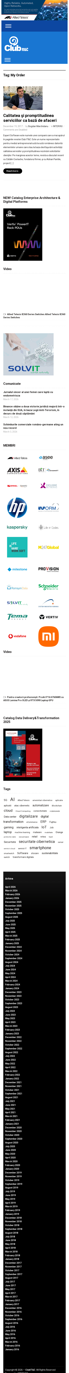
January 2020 (12, 1169)
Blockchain (57, 805)
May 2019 (10, 1199)
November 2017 (13, 1266)
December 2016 (13, 1308)
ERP (43, 822)
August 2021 (11, 1097)
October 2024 (12, 954)
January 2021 (12, 1124)
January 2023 (12, 1033)
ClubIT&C (30, 1370)
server (60, 842)
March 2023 (11, 1026)
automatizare (41, 805)
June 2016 (10, 1330)
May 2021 (10, 1109)
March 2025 (11, 936)
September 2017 (13, 1274)
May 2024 (10, 973)
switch (7, 857)
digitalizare (28, 816)
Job (52, 827)
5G (5, 800)
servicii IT (22, 848)
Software (22, 853)
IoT (44, 827)
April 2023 (10, 1022)
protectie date (10, 837)
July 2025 (10, 920)
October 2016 (12, 1315)
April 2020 (10, 1157)
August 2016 (11, 1323)
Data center (10, 816)
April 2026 (10, 887)
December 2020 (13, 1127)
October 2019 (12, 1180)
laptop (8, 832)
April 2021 (10, 1112)
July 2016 (10, 1327)
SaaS (51, 837)
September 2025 (13, 913)
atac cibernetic (22, 805)
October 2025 (12, 909)
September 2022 (13, 1048)
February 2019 (12, 1210)
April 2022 (10, 1067)
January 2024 (12, 988)
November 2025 (13, 905)
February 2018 (12, 1255)
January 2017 (12, 1304)
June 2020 (10, 1150)
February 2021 (12, 1120)
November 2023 (13, 996)
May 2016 (10, 1334)
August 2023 (11, 1007)
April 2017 (10, 1293)
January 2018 (12, 1259)
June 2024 (10, 969)
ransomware (24, 837)
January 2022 (12, 1078)
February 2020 (12, 1165)
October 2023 (12, 999)
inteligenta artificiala (28, 827)
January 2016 (12, 1349)
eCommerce (31, 822)
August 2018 (11, 1233)
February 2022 (12, 1075)
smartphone (40, 847)
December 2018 (13, 1218)
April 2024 (10, 977)
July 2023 (10, 1011)
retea (43, 836)
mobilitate (49, 832)
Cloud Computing (23, 811)
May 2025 (10, 928)
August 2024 (11, 962)
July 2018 (10, 1236)
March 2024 (11, 981)
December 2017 (13, 1263)
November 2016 (13, 1312)
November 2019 (13, 1176)
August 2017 (11, 1278)
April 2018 (10, 1248)
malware (37, 832)
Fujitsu (52, 822)
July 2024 (10, 966)
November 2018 (13, 1221)
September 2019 (13, 1184)
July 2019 (10, 1191)
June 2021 (10, 1105)
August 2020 (11, 1142)
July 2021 (10, 1101)
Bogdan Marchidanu (38, 126)
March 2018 (11, 1251)
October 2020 (12, 1135)
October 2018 (12, 1225)
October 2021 (12, 1090)
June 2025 (10, 924)
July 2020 (10, 1146)
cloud (8, 810)
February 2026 (12, 894)
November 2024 (13, 951)
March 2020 (11, 1161)
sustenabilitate (50, 853)
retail (34, 836)
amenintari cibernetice (42, 800)
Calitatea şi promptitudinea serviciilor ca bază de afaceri (30, 118)
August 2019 (11, 1187)
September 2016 (13, 1319)
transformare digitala (23, 857)
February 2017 (12, 1300)
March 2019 (11, 1206)
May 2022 (10, 1063)
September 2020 (13, 1139)
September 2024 (13, 958)
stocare (35, 853)
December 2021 (13, 1082)
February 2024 (12, 984)
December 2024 (13, 947)
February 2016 (12, 1345)
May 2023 (10, 1018)
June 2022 (10, 1060)
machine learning (22, 832)
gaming (9, 827)
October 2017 (12, 1270)
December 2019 (13, 1172)
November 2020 (13, 1131)
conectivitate (40, 811)
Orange (59, 832)
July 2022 (10, 1056)
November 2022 (13, 1041)
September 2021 (13, 1093)
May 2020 (10, 1154)
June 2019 (10, 1195)
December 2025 (13, 902)
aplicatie (59, 800)
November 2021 (13, 1086)
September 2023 (13, 1003)
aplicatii (7, 805)
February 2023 (12, 1030)
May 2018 (10, 1244)
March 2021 (11, 1116)
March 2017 (11, 1296)
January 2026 (12, 898)
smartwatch (9, 853)
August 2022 (11, 1052)
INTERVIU (58, 126)
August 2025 (11, 917)
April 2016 (10, 1338)
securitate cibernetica (37, 841)
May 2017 (10, 1289)
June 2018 (10, 1240)
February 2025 (12, 939)
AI (12, 799)
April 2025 (10, 932)
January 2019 (12, 1214)
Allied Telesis (24, 800)
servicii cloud (9, 849)
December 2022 (13, 1037)
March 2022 (11, 1071)
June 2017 (10, 1285)
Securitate (10, 841)
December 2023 (13, 992)
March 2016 (11, 1342)
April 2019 (10, 1203)
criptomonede (55, 811)
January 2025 (12, 943)
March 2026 (11, 890)
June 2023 (10, 1015)
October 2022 (12, 1045)
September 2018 (13, 1229)
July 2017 (10, 1281)
